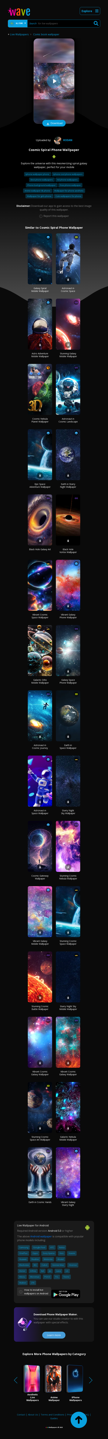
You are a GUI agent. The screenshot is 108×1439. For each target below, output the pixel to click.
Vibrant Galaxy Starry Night (68, 1203)
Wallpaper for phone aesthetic (69, 190)
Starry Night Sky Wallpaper (68, 812)
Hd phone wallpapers (67, 179)
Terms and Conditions (52, 1414)
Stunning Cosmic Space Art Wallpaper (40, 1138)
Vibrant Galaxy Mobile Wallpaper (40, 942)
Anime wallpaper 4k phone (38, 190)
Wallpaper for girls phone (39, 196)
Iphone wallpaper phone (38, 174)
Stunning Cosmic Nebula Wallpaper (68, 877)
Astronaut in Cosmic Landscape (68, 420)
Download (54, 123)
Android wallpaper (41, 1236)
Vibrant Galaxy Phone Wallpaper (68, 616)
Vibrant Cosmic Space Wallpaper (40, 616)
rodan (62, 140)
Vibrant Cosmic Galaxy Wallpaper (40, 1073)
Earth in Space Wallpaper (68, 746)
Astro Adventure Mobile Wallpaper (40, 355)
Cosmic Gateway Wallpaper (40, 877)
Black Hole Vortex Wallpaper (68, 551)
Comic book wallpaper (46, 34)
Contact (21, 1414)
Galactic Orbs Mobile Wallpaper (40, 681)
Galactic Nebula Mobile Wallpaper (68, 1138)
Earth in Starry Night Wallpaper (68, 485)
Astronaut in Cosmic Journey (40, 746)
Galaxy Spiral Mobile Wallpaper (40, 290)
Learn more (54, 1335)
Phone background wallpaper (41, 185)
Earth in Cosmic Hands (40, 1202)
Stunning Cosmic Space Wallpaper (68, 942)
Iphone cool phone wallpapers (67, 174)
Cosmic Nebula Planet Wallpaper (40, 420)
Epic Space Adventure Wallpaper (40, 485)
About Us (33, 1414)
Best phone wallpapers (42, 179)
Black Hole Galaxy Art (40, 549)
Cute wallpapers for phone (68, 196)
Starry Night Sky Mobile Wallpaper (68, 1008)
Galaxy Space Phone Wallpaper (68, 681)
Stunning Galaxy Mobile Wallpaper (68, 355)
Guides (54, 1418)
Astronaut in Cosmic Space (68, 290)
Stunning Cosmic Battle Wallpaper (40, 1008)
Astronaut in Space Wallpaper (40, 812)
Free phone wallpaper (70, 185)
